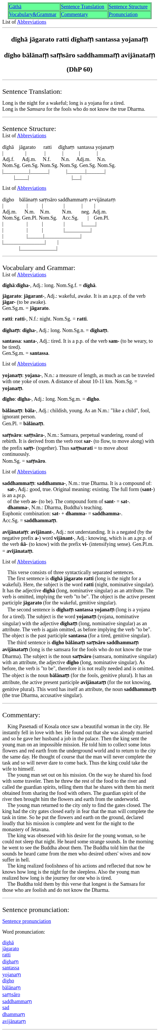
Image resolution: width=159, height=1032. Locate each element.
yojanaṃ (11, 974)
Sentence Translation (82, 7)
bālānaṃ (11, 987)
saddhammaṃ (17, 1001)
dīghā (8, 942)
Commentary (74, 14)
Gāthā (15, 7)
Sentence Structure (128, 7)
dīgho (8, 981)
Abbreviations (31, 22)
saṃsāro (11, 994)
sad (5, 1007)
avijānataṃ (14, 1021)
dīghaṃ (10, 961)
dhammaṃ (13, 1014)
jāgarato (10, 949)
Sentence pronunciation (26, 921)
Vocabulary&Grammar (33, 14)
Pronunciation (123, 14)
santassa (10, 968)
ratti (6, 955)
